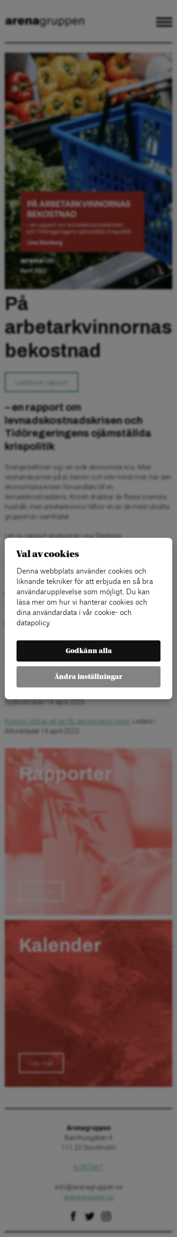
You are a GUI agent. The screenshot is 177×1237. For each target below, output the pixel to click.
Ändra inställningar (88, 677)
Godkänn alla (89, 651)
